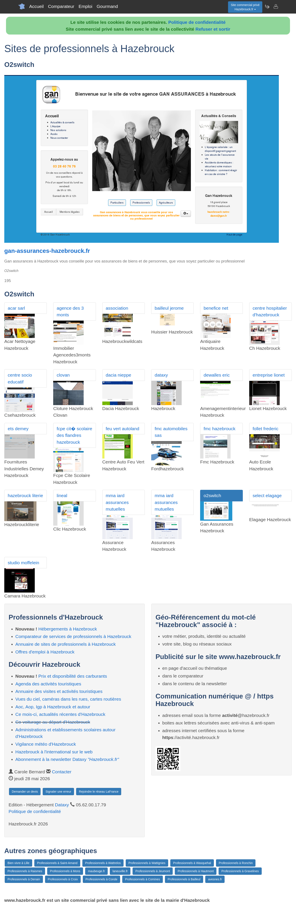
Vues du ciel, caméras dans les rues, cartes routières (68, 699)
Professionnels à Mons (65, 871)
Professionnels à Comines (142, 879)
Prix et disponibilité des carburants (72, 676)
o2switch (212, 495)
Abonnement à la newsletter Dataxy (67, 759)
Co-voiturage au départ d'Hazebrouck (52, 721)
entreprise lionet (269, 375)
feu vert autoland (122, 428)
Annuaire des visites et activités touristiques (59, 691)
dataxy (161, 375)
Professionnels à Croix (63, 879)
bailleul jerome (169, 308)
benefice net (216, 308)
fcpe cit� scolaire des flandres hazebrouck (74, 435)
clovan (63, 375)
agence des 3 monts (70, 311)
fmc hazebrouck (219, 428)
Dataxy (62, 804)
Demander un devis (25, 791)
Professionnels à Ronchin (236, 863)
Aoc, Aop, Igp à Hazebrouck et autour (52, 706)
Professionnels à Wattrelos (103, 863)
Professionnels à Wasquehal (192, 863)
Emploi (85, 6)
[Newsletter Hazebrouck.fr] (267, 6)
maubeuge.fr (96, 871)
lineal (62, 495)
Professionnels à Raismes (25, 871)
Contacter (61, 771)
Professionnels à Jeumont (152, 871)
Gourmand (107, 6)
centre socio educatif (20, 378)
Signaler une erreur (58, 791)
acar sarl (16, 308)
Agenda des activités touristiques (48, 683)
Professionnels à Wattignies (146, 863)
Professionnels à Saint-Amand (57, 863)
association (117, 308)
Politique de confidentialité (197, 22)
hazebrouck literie (25, 495)
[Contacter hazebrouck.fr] (275, 6)
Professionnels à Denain (24, 879)
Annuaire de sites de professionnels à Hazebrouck (65, 644)
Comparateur (61, 6)
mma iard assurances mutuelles (117, 502)
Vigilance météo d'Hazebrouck (45, 744)
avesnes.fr (215, 879)
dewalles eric (217, 375)
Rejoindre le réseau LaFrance (98, 791)
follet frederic (265, 428)
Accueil (36, 6)
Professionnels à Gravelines (240, 871)
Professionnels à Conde (102, 879)
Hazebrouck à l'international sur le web (54, 751)
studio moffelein (23, 562)
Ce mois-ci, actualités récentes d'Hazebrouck (60, 714)
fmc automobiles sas (171, 432)
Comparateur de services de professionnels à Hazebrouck (73, 636)
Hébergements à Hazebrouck (67, 628)
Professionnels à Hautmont (196, 871)
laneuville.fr (120, 871)
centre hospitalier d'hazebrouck (270, 311)
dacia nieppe (118, 375)
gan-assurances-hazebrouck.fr (47, 250)
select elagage (267, 495)
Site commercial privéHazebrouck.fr (245, 7)
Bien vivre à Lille (18, 863)
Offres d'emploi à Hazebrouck (45, 651)
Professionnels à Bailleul (184, 879)
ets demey (18, 428)
